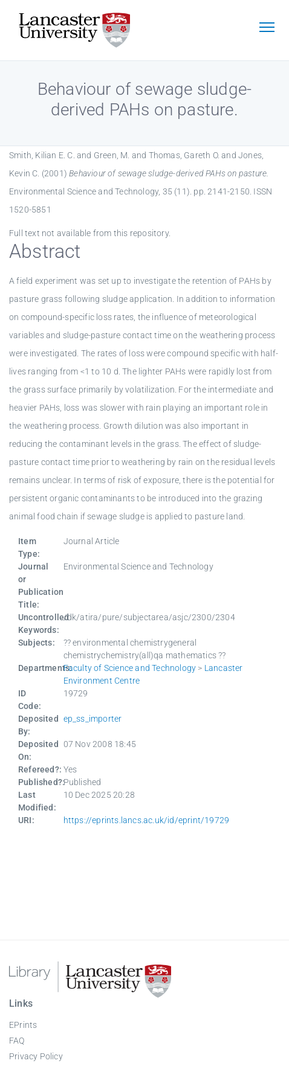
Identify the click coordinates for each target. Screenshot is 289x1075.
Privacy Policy (36, 1056)
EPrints (23, 1025)
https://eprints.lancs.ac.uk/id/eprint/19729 (146, 820)
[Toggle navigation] (266, 28)
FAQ (17, 1040)
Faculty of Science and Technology (129, 668)
